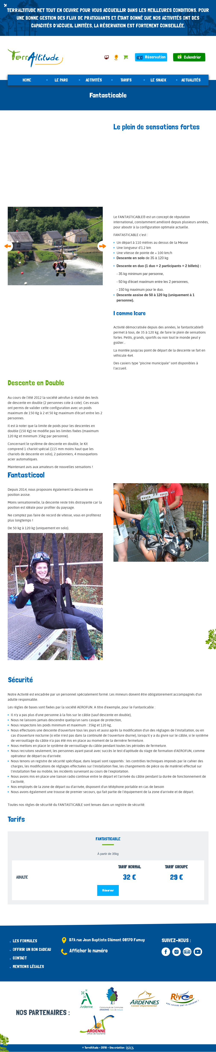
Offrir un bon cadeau (32, 949)
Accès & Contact (116, 57)
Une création (122, 1047)
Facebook (166, 951)
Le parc (61, 80)
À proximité (106, 57)
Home (27, 80)
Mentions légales (28, 966)
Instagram (176, 951)
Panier (126, 57)
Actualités (191, 80)
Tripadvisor (187, 951)
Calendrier (192, 57)
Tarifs (126, 80)
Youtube (198, 951)
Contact (20, 957)
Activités (94, 80)
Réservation (155, 56)
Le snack (158, 80)
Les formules (25, 940)
